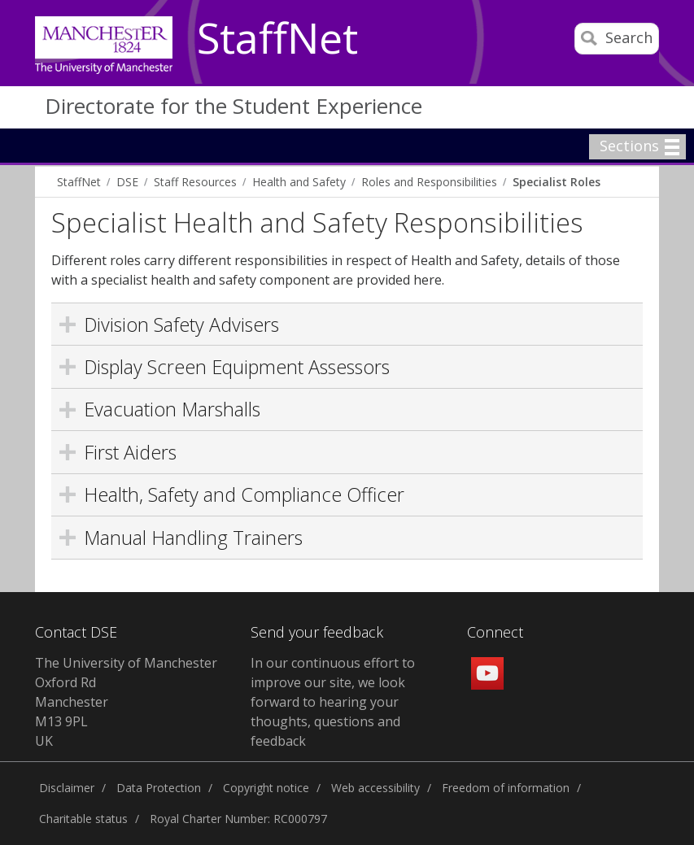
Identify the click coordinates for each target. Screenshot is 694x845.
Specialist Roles (556, 181)
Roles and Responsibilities (429, 181)
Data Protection (158, 787)
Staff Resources (195, 181)
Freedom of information (506, 787)
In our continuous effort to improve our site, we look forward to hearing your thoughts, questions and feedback (333, 702)
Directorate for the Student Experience (233, 105)
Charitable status (83, 818)
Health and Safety (299, 181)
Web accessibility (375, 787)
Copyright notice (266, 787)
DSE (127, 181)
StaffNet (277, 39)
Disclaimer (66, 787)
